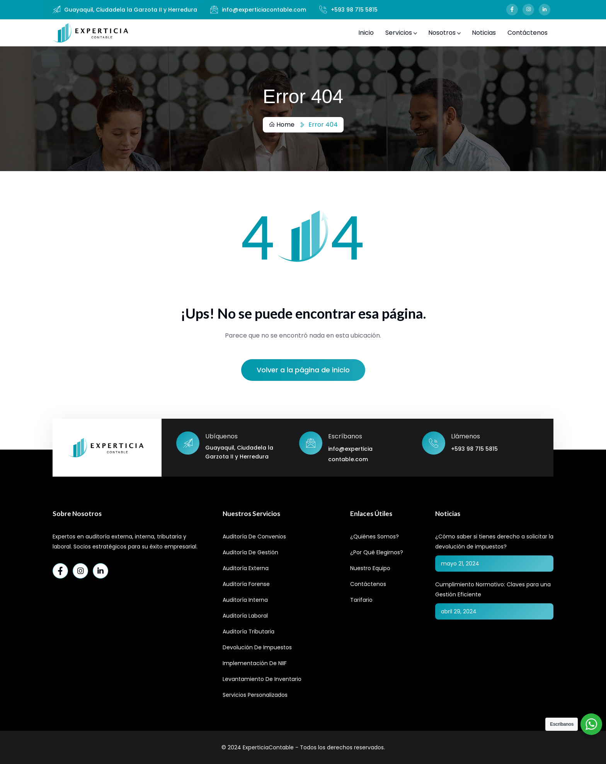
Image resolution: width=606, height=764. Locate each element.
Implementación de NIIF (255, 663)
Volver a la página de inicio (303, 370)
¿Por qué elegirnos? (376, 552)
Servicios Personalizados (255, 695)
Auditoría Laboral (245, 616)
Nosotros (442, 32)
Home (281, 124)
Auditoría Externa (246, 568)
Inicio (366, 32)
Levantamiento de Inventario (262, 679)
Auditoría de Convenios (254, 536)
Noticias (484, 32)
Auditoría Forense (246, 584)
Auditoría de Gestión (250, 552)
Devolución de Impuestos (257, 647)
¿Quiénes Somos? (374, 536)
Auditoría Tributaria (248, 631)
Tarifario (361, 600)
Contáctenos (527, 32)
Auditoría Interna (245, 600)
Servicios (398, 32)
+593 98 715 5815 (354, 10)
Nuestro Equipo (370, 568)
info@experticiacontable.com (264, 10)
